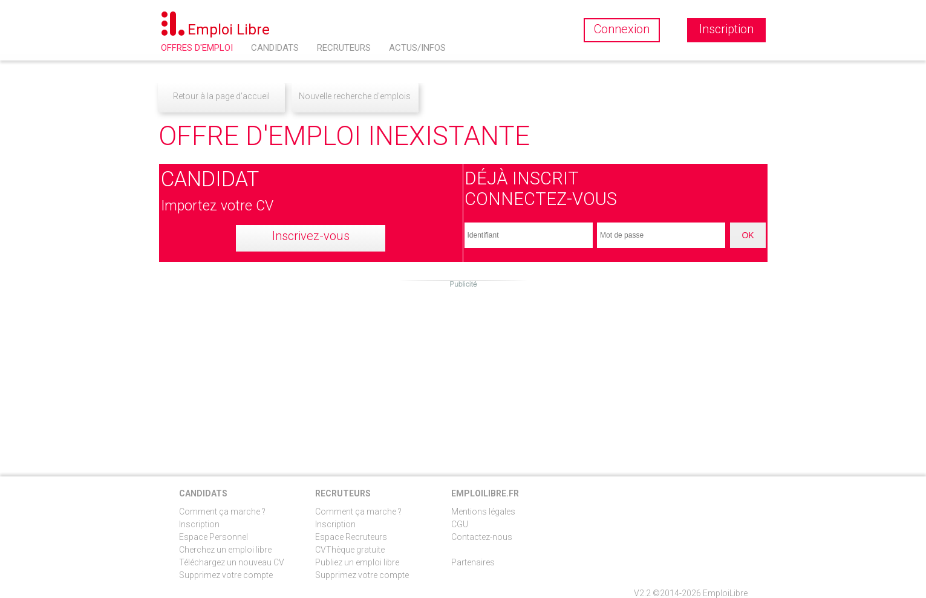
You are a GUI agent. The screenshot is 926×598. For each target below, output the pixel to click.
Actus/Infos (417, 47)
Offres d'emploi (197, 47)
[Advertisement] (463, 373)
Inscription (199, 524)
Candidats (275, 47)
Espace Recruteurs (351, 537)
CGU (459, 524)
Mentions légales (483, 511)
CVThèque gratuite (350, 549)
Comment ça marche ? (222, 511)
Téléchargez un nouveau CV (231, 562)
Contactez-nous (481, 537)
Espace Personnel (213, 537)
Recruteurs (344, 47)
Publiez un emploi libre (357, 562)
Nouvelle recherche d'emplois (355, 96)
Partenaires (473, 562)
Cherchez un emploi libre (225, 549)
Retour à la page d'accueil (221, 96)
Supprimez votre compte (226, 575)
